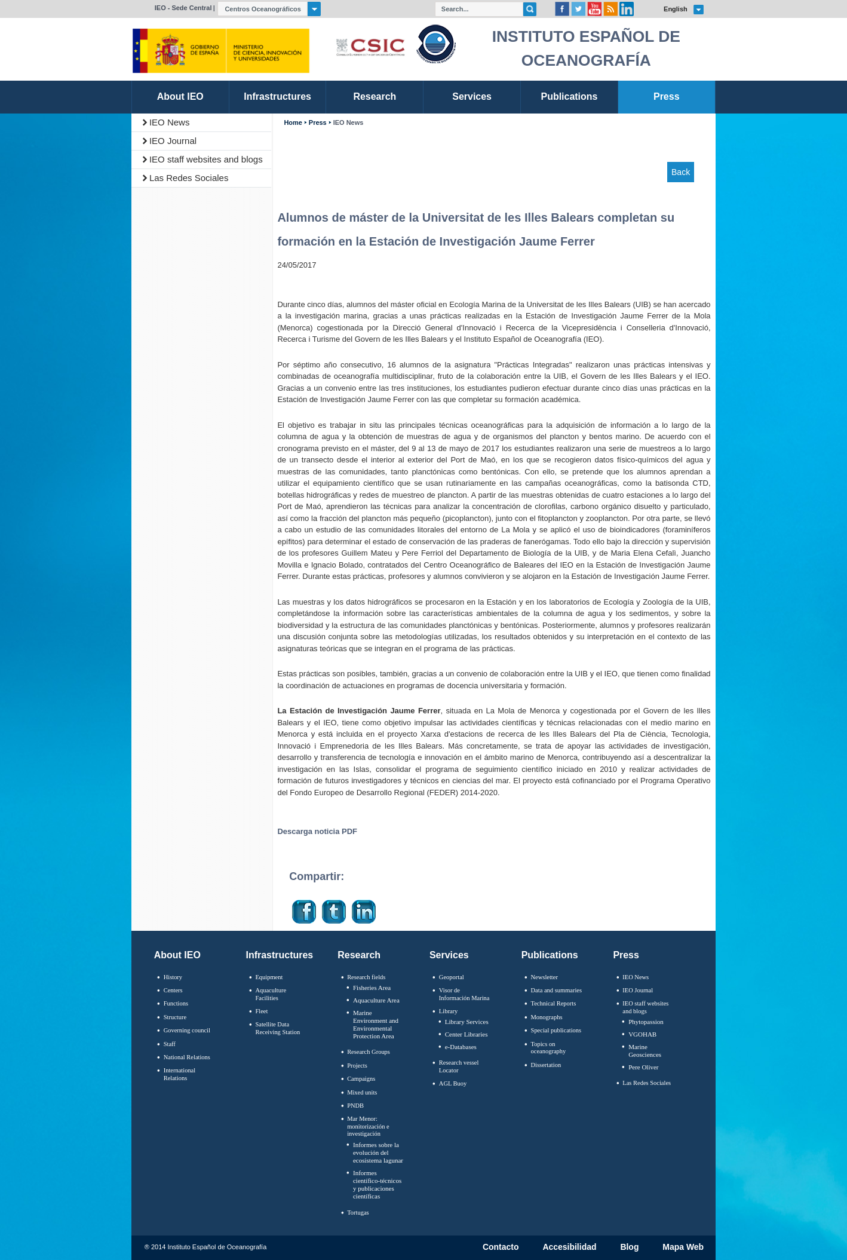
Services (449, 955)
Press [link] (666, 96)
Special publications (556, 1030)
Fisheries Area (372, 987)
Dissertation (546, 1065)
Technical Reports (553, 1003)
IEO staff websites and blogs (206, 159)
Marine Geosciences (644, 1050)
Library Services (467, 1021)
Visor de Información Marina (464, 994)
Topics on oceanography (548, 1048)
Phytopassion (646, 1021)
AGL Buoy (453, 1083)
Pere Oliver (643, 1067)
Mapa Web (683, 1247)
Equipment (269, 977)
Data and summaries (556, 990)
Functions (176, 1003)
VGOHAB (642, 1034)
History (173, 977)
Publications (549, 955)
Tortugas (358, 1212)
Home (293, 122)
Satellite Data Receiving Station (277, 1028)
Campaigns (361, 1078)
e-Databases (461, 1046)
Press (318, 122)
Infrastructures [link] (277, 96)
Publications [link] (569, 96)
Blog (629, 1247)
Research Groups (368, 1052)
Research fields (366, 977)
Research (358, 955)
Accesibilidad (569, 1247)
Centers (173, 990)
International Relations (179, 1074)
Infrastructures (280, 955)
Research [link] (374, 96)
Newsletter (544, 977)
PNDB (355, 1105)
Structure (175, 1017)
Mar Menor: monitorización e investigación (368, 1126)
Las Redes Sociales (189, 178)
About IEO (177, 955)
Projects (357, 1065)
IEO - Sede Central (183, 7)
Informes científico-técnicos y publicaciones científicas (377, 1184)
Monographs (547, 1017)
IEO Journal (173, 141)
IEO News (169, 122)
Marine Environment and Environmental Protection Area (375, 1024)
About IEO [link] (180, 96)
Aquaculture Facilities (270, 994)
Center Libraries (466, 1034)
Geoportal (451, 977)
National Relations (187, 1057)
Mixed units (362, 1092)
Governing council (187, 1030)
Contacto (501, 1247)
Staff (170, 1044)
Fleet (261, 1011)
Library (448, 1011)
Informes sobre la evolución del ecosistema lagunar (378, 1152)
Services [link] (472, 96)
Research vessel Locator (459, 1066)
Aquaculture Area (376, 1000)
